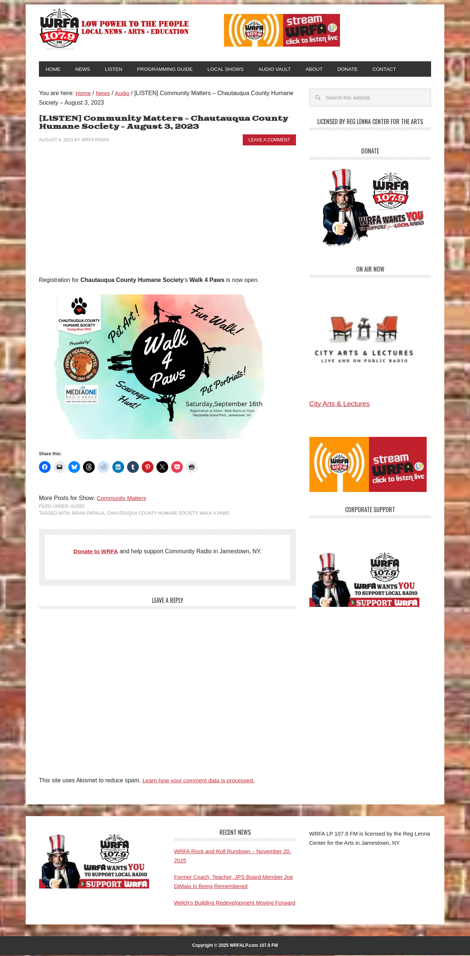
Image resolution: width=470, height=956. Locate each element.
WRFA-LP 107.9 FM (115, 28)
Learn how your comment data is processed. (200, 781)
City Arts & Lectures (339, 404)
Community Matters (122, 499)
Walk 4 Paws (214, 514)
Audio (77, 507)
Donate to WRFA (96, 552)
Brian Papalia (88, 514)
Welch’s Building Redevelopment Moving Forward (234, 903)
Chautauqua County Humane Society (152, 514)
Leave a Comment (269, 140)
